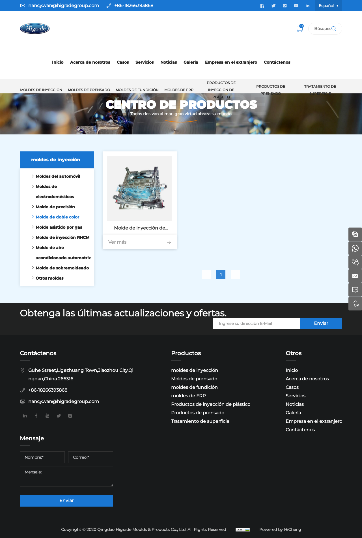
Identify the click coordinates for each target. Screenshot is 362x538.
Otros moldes (46, 278)
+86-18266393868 (133, 5)
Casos (123, 62)
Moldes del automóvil (54, 176)
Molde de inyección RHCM (59, 237)
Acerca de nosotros (90, 62)
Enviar (321, 323)
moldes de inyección (41, 90)
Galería (191, 62)
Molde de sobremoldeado (58, 268)
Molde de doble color (54, 217)
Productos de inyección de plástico (221, 90)
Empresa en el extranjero (231, 62)
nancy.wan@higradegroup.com (63, 5)
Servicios (144, 62)
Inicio (57, 62)
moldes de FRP (178, 90)
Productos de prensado (270, 90)
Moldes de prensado (89, 90)
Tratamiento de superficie (320, 90)
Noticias (168, 62)
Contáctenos (277, 62)
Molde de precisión (52, 206)
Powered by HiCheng (280, 529)
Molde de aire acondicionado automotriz (59, 252)
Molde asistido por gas (55, 227)
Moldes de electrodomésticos (51, 191)
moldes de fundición (137, 90)
